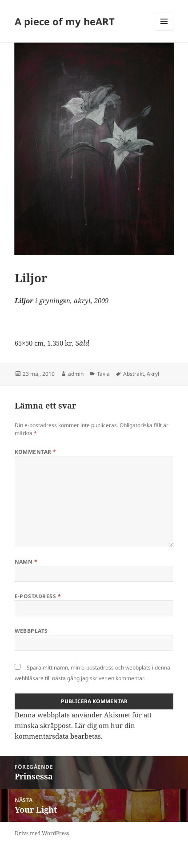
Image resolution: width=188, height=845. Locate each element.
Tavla (103, 374)
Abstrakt (133, 374)
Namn (26, 561)
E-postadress (38, 596)
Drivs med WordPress (42, 833)
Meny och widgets (164, 30)
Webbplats (31, 631)
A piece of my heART (65, 21)
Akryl (153, 374)
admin (76, 374)
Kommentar (35, 452)
